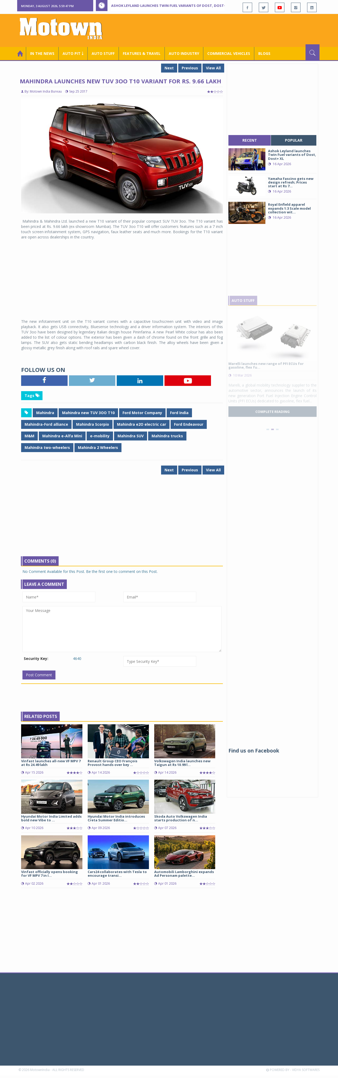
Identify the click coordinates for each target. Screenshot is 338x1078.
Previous (190, 67)
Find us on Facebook (253, 750)
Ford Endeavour (188, 424)
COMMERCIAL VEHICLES (228, 53)
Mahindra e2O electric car (141, 424)
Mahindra (45, 412)
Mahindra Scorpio (92, 424)
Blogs (264, 53)
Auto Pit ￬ (73, 53)
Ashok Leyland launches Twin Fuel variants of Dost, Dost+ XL (171, 5)
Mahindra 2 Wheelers (98, 447)
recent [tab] (249, 140)
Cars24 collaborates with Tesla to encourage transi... (117, 873)
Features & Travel (142, 53)
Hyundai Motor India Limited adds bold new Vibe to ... (51, 818)
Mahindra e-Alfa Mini (62, 435)
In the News (42, 53)
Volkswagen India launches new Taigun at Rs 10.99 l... (182, 763)
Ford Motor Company (142, 412)
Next (169, 67)
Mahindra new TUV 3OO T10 (88, 412)
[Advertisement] (223, 30)
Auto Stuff (103, 53)
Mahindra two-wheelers (47, 447)
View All (213, 67)
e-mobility (100, 435)
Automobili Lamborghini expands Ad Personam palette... (184, 873)
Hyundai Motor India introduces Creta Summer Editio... (116, 818)
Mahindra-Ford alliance (46, 424)
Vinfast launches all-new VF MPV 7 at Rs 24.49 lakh (51, 763)
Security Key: (36, 658)
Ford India (179, 412)
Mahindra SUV (131, 435)
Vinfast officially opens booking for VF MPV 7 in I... (49, 873)
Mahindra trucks (167, 435)
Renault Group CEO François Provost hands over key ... (112, 763)
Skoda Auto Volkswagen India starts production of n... (180, 818)
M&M (29, 435)
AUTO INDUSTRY (184, 53)
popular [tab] (293, 140)
